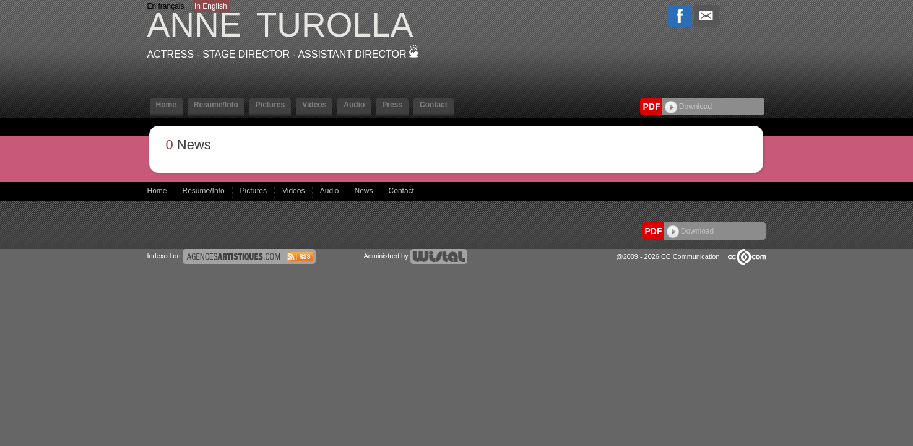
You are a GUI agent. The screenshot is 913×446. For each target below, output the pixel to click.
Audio (354, 104)
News (365, 190)
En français (165, 6)
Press (392, 104)
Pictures (270, 104)
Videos (314, 104)
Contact (434, 104)
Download (688, 106)
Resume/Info (216, 104)
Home (166, 104)
